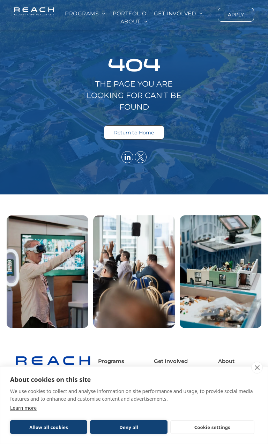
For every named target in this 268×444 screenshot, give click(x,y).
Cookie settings (212, 427)
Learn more (23, 408)
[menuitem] (85, 14)
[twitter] (141, 158)
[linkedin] (127, 158)
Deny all (128, 427)
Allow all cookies (48, 427)
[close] (257, 367)
